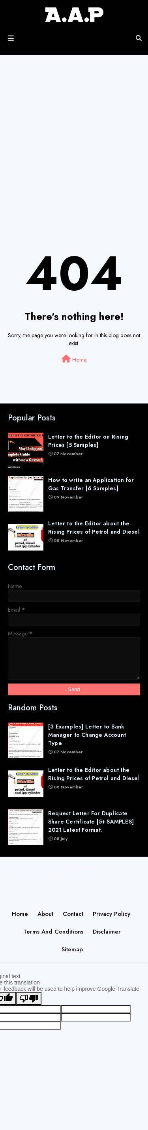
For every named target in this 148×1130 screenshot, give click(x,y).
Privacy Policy (111, 914)
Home (74, 359)
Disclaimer (107, 931)
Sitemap (72, 949)
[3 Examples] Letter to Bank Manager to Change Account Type (87, 735)
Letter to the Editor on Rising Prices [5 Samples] (88, 441)
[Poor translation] (28, 998)
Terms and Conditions (53, 931)
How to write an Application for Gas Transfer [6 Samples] (91, 484)
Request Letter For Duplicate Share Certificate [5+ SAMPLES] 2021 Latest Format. (91, 821)
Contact (73, 914)
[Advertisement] (74, 145)
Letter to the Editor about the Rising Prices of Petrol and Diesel (94, 527)
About (45, 914)
